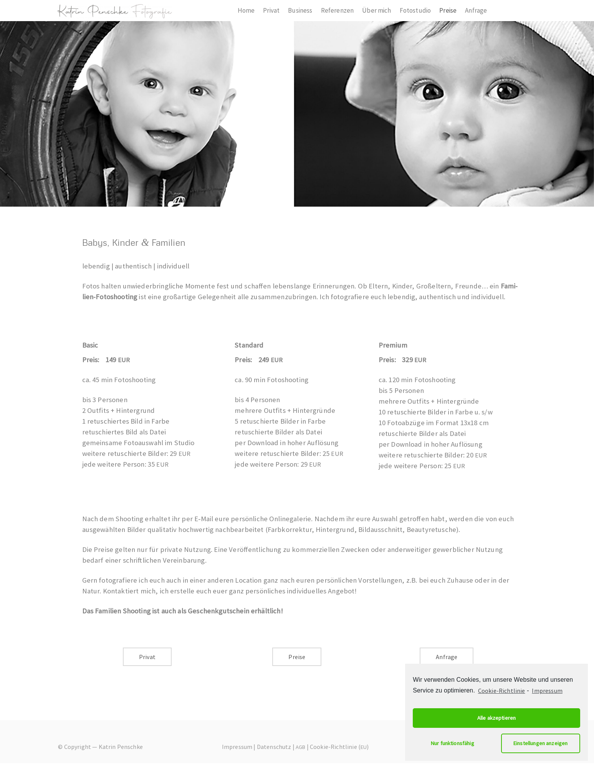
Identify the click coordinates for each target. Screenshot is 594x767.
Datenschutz (274, 746)
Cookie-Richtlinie (501, 690)
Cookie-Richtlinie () (339, 746)
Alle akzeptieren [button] (496, 717)
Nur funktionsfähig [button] (452, 743)
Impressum (237, 746)
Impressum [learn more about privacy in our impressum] (547, 690)
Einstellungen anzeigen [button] (540, 743)
